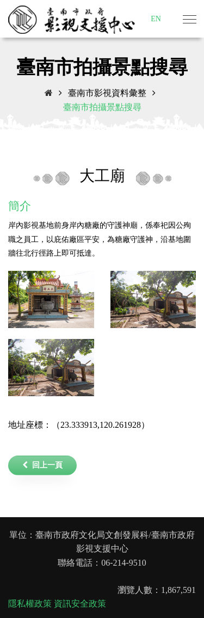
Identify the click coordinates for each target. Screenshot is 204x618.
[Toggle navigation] (189, 20)
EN (156, 19)
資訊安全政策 (80, 603)
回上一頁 (42, 465)
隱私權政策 (30, 603)
